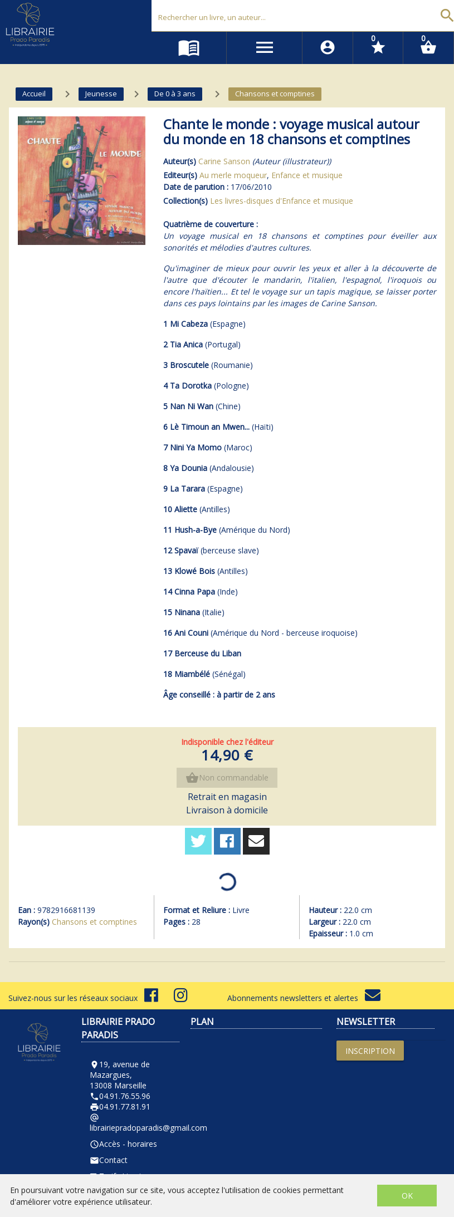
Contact (109, 1160)
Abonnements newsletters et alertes (303, 998)
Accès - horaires (123, 1144)
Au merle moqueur (233, 175)
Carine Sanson (224, 161)
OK (407, 1195)
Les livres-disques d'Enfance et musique (281, 200)
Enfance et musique (307, 175)
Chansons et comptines (94, 921)
